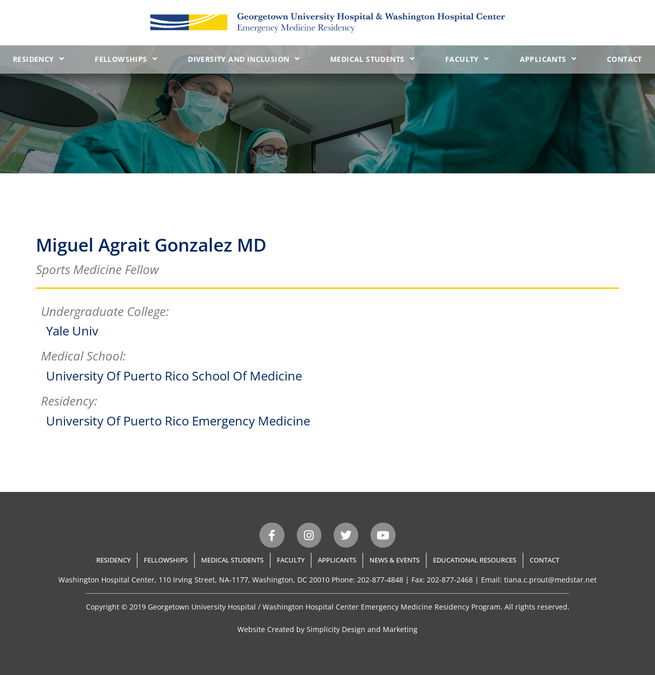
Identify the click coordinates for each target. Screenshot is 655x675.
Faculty (467, 59)
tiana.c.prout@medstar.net (550, 579)
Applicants (548, 59)
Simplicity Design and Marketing (362, 629)
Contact (624, 59)
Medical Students (372, 59)
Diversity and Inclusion (243, 59)
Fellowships (126, 59)
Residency (38, 59)
